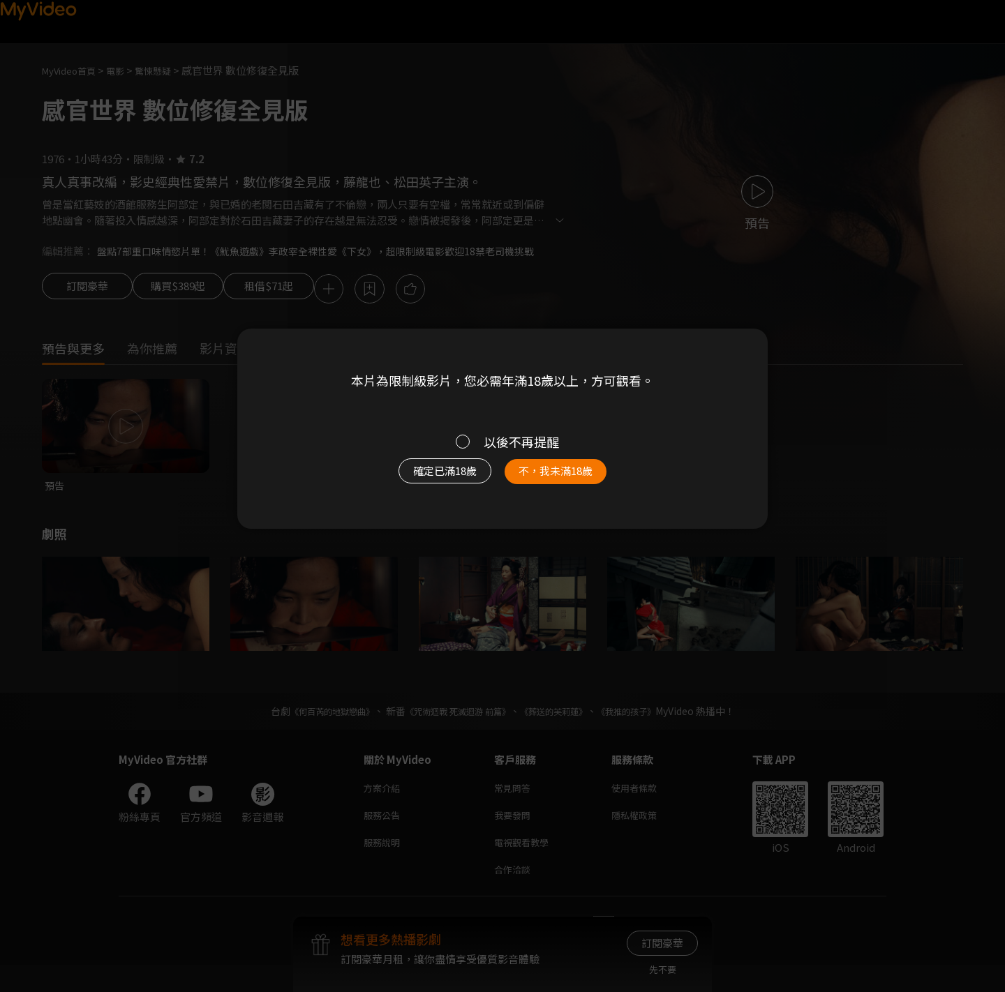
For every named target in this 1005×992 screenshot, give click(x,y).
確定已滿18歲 (429, 478)
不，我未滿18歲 (571, 478)
